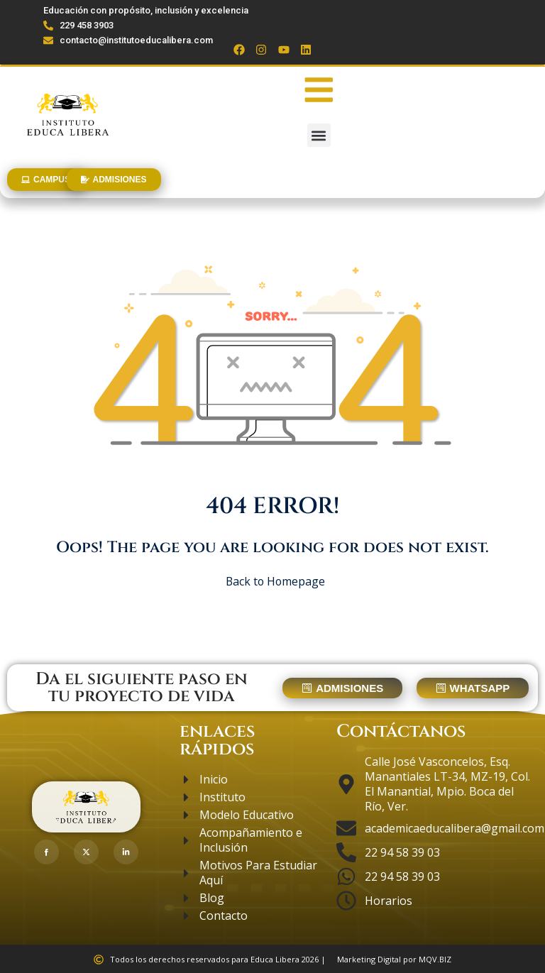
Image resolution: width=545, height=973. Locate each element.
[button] (319, 135)
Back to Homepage (272, 581)
